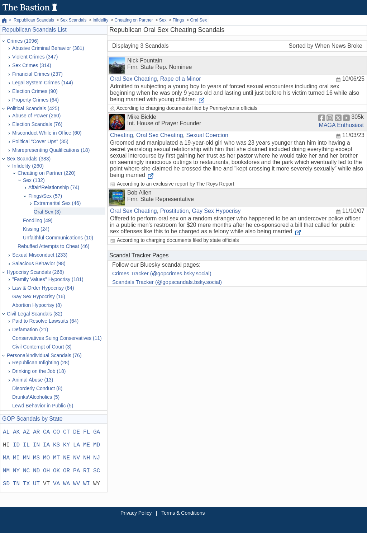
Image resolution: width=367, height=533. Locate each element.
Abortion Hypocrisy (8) (37, 305)
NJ (96, 458)
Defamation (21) (30, 329)
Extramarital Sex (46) (57, 203)
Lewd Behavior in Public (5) (42, 405)
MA (6, 458)
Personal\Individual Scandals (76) (44, 355)
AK (16, 432)
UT (36, 484)
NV (76, 458)
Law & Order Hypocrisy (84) (43, 288)
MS (36, 458)
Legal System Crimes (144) (42, 82)
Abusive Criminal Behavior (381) (48, 48)
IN (36, 445)
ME (86, 445)
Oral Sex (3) (47, 212)
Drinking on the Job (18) (39, 371)
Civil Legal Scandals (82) (34, 314)
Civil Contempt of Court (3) (42, 347)
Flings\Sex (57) (45, 196)
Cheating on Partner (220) (47, 173)
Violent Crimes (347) (35, 57)
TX (26, 484)
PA (76, 471)
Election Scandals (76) (37, 124)
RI (86, 471)
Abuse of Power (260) (36, 115)
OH (46, 471)
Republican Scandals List (34, 30)
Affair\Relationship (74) (53, 187)
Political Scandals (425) (33, 108)
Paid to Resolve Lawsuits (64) (45, 321)
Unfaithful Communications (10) (58, 237)
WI (86, 484)
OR (66, 471)
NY (16, 471)
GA (96, 432)
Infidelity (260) (28, 166)
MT (56, 458)
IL (26, 445)
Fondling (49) (38, 220)
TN (16, 484)
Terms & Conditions (183, 513)
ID (16, 445)
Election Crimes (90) (35, 91)
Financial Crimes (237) (37, 74)
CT (66, 432)
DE (76, 432)
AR (36, 432)
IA (46, 445)
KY (66, 445)
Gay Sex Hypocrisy (216, 211)
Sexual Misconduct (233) (39, 255)
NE (66, 458)
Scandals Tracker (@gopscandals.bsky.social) (167, 282)
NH (86, 458)
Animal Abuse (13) (32, 380)
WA (66, 484)
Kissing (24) (36, 229)
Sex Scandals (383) (29, 159)
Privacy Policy (136, 513)
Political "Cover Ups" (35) (40, 141)
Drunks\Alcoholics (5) (35, 397)
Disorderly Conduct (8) (37, 388)
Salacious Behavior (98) (39, 263)
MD (96, 445)
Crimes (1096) (23, 41)
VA (56, 484)
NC (26, 471)
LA (76, 445)
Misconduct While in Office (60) (46, 133)
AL (6, 432)
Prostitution (174, 211)
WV (76, 484)
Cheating (121, 135)
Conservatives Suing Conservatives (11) (57, 338)
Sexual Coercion (207, 135)
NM (6, 471)
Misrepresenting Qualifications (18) (51, 150)
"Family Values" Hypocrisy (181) (48, 279)
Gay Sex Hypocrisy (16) (38, 296)
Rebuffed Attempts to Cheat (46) (54, 246)
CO (56, 432)
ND (36, 471)
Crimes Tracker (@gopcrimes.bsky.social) (161, 273)
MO (46, 458)
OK (56, 471)
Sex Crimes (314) (31, 65)
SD (6, 484)
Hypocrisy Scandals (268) (35, 272)
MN (26, 458)
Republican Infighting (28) (41, 362)
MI (16, 458)
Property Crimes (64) (35, 100)
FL (86, 432)
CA (46, 432)
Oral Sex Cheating (133, 79)
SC (96, 471)
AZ (26, 432)
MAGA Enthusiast (341, 125)
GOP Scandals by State (32, 419)
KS (56, 445)
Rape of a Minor (180, 79)
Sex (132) (34, 180)
